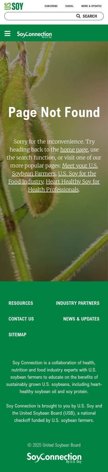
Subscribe (51, 6)
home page (74, 149)
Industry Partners (77, 303)
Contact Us (21, 319)
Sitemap (17, 334)
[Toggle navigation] (8, 33)
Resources (21, 303)
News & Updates (91, 6)
